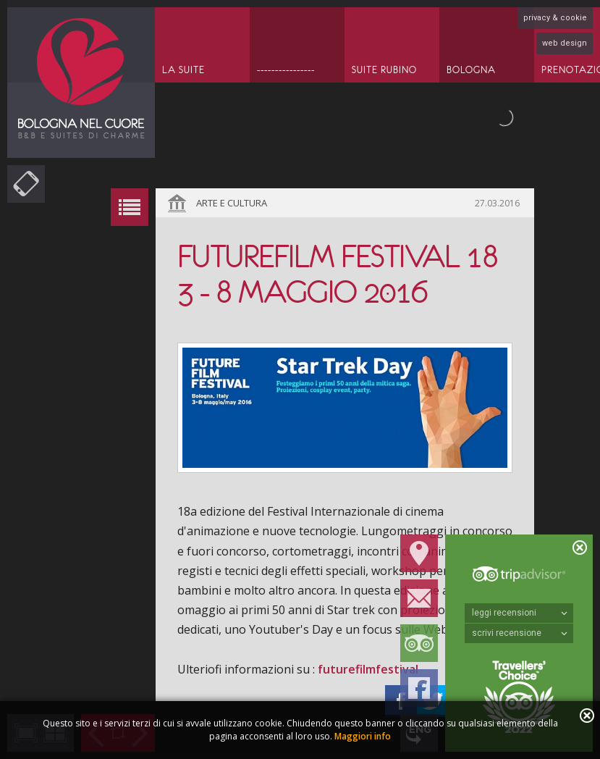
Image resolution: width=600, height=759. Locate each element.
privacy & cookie (555, 17)
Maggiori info (362, 736)
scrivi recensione (519, 633)
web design (564, 43)
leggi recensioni (519, 613)
